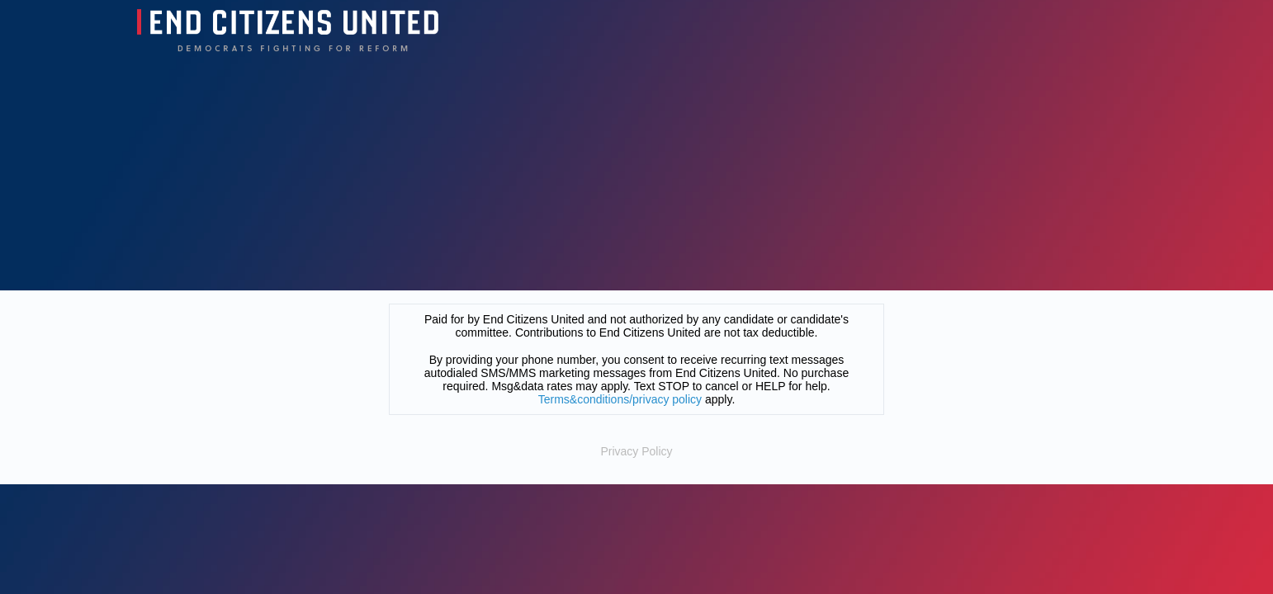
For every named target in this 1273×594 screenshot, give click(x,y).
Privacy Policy (636, 451)
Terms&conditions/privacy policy (620, 399)
